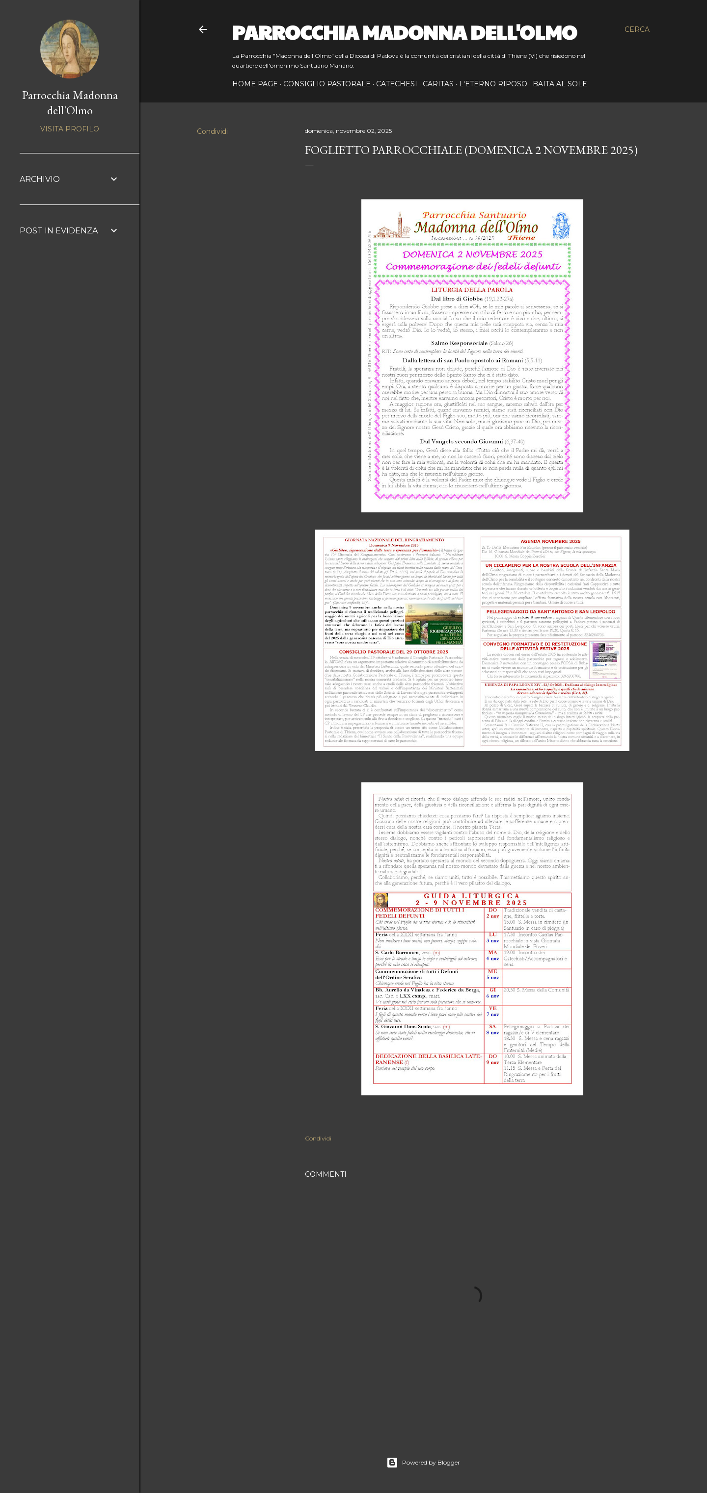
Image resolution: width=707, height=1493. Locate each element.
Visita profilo (69, 129)
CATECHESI (396, 83)
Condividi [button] (212, 131)
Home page (255, 83)
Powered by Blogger (423, 1462)
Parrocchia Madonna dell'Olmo (404, 31)
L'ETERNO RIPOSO (493, 83)
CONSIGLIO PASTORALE (327, 83)
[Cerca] (637, 29)
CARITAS (438, 83)
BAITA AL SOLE (560, 83)
